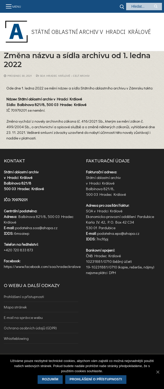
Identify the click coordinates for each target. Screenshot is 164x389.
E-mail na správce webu (23, 317)
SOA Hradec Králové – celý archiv (63, 75)
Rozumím (50, 379)
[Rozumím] (157, 371)
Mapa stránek (15, 306)
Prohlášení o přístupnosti (24, 296)
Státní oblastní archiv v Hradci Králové (91, 31)
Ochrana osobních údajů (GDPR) (30, 327)
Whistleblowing (16, 338)
